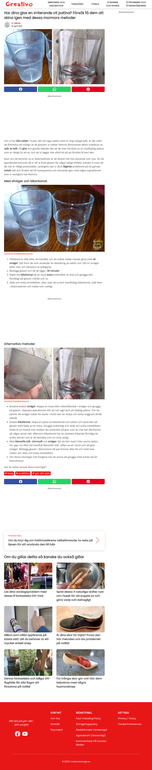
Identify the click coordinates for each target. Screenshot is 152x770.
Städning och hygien (112, 4)
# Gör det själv (41, 473)
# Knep (9, 473)
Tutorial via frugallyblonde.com (16, 401)
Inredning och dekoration (56, 4)
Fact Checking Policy (88, 718)
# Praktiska (23, 473)
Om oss (55, 718)
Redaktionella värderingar (91, 729)
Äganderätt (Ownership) (91, 735)
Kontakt (55, 724)
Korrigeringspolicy (87, 724)
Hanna (17, 23)
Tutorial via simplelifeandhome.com (18, 253)
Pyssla (95, 4)
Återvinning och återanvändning (136, 4)
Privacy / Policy (127, 718)
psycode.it (57, 729)
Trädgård (77, 4)
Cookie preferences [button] (129, 724)
